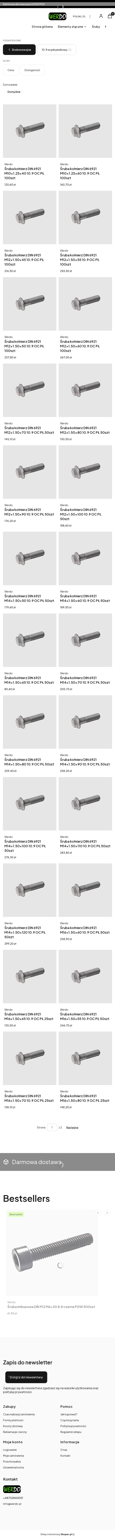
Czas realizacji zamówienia (19, 1414)
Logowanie (10, 1449)
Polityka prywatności (73, 1426)
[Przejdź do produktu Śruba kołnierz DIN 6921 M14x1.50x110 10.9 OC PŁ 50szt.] (85, 804)
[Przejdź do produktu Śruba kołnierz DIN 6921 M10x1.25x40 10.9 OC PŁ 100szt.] (29, 131)
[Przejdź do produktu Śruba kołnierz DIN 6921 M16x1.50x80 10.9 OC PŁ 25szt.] (85, 1058)
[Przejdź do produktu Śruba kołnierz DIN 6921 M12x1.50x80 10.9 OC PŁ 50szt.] (85, 390)
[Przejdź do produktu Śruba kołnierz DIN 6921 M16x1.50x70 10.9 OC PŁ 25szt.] (29, 1058)
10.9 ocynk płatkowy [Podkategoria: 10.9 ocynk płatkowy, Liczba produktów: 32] (56, 49)
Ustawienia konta (13, 1467)
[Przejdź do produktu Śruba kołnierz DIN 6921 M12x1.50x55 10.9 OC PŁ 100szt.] (85, 217)
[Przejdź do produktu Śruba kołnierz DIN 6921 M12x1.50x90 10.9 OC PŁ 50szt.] (29, 472)
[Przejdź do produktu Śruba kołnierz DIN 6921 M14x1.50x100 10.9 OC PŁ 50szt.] (29, 804)
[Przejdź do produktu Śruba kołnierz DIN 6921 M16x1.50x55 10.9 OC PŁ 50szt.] (85, 976)
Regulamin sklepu (70, 1432)
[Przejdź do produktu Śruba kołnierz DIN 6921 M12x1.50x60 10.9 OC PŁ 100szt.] (85, 304)
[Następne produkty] (72, 1127)
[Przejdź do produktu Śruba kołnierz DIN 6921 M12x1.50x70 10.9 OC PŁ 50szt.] (29, 390)
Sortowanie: (10, 84)
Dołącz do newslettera (26, 1377)
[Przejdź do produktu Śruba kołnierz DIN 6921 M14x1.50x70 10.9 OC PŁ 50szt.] (85, 640)
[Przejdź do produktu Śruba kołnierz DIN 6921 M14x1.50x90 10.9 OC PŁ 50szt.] (85, 722)
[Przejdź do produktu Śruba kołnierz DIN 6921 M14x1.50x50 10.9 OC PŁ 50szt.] (29, 558)
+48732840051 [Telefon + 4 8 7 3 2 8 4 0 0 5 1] (13, 1497)
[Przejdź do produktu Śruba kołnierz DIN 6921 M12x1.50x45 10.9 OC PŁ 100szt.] (29, 217)
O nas (63, 1449)
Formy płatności (13, 1420)
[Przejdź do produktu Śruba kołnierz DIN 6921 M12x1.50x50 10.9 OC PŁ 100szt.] (29, 304)
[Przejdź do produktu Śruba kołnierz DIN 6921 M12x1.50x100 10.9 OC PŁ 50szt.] (85, 472)
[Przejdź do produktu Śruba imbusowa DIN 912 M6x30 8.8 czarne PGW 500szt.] (52, 1252)
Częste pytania (69, 1420)
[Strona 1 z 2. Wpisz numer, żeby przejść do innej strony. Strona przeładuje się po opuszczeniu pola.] (52, 1127)
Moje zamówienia (13, 1455)
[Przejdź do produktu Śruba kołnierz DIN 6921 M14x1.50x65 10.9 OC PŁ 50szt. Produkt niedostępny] (29, 640)
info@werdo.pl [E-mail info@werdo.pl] (12, 1503)
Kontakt (65, 1455)
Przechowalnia (12, 1461)
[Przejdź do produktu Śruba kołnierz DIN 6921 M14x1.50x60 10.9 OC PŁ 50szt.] (85, 558)
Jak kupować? (68, 1414)
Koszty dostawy (13, 1426)
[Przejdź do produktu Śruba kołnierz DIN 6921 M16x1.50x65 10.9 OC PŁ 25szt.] (29, 976)
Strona (41, 1127)
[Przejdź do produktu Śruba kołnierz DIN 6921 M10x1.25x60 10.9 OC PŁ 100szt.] (85, 131)
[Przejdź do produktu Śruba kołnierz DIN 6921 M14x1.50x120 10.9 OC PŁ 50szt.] (29, 890)
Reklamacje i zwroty (15, 1432)
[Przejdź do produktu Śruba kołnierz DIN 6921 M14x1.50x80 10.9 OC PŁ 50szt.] (29, 722)
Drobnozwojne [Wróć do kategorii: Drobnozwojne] (19, 49)
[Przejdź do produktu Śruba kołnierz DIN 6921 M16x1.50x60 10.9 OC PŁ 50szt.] (85, 890)
